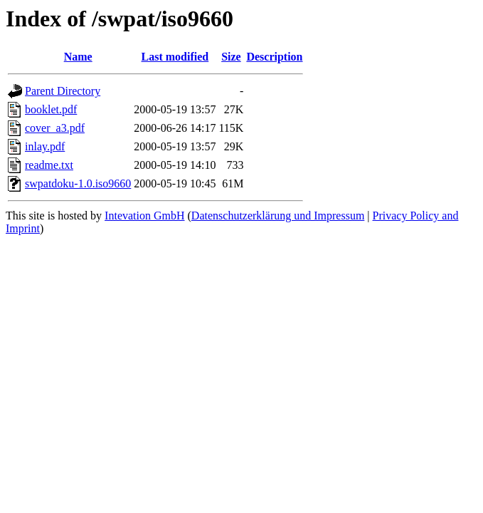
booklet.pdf (51, 109)
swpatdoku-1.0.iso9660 (78, 183)
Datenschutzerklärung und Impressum (277, 215)
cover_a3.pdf (55, 128)
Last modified (175, 57)
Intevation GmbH (144, 215)
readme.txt (49, 165)
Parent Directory (62, 91)
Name (78, 57)
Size (231, 57)
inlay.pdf (45, 146)
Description (274, 57)
